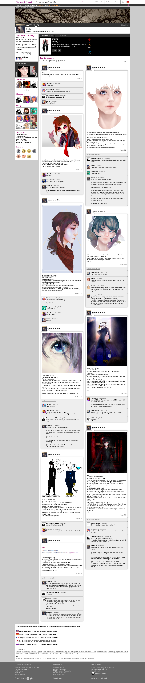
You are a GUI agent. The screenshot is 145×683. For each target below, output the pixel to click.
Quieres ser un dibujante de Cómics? (103, 668)
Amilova (18, 652)
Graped (117, 652)
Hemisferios (25, 652)
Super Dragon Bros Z (49, 652)
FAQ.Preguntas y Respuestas (62, 671)
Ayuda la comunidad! (59, 669)
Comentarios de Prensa (22, 669)
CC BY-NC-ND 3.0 (99, 673)
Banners (17, 672)
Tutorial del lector (58, 668)
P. (124, 61)
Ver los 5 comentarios (93, 519)
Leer (54, 50)
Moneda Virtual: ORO (59, 672)
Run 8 (60, 653)
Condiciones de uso (59, 674)
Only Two (31, 653)
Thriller (81, 658)
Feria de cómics (96, 671)
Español (20, 634)
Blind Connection (102, 652)
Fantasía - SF (40, 658)
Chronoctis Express (36, 652)
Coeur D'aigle (67, 653)
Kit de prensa (19, 671)
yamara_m (31, 7)
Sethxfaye (111, 652)
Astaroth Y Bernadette (41, 653)
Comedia (48, 658)
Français (20, 638)
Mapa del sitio (57, 678)
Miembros (23, 7)
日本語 (19, 641)
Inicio (17, 7)
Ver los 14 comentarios (49, 401)
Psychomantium (61, 652)
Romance (67, 658)
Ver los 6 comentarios (93, 269)
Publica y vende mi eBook (99, 669)
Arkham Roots (79, 652)
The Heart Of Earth (90, 652)
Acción (18, 658)
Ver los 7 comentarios (93, 154)
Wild (73, 653)
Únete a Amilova (87, 2)
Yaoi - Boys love (89, 658)
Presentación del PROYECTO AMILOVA (27, 668)
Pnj (77, 653)
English (20, 631)
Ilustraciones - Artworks (28, 658)
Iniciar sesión (99, 2)
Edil (50, 653)
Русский (20, 644)
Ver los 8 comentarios (48, 578)
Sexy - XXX (74, 658)
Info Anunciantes (20, 674)
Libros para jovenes (58, 658)
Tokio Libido (70, 652)
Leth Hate (55, 653)
